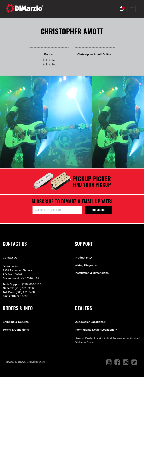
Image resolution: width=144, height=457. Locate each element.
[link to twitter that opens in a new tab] (134, 362)
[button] (122, 8)
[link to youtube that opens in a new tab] (109, 362)
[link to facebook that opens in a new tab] (117, 362)
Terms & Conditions (16, 329)
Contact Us (10, 257)
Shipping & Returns (16, 321)
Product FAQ (83, 257)
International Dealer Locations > (96, 329)
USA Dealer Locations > (90, 321)
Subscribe (98, 210)
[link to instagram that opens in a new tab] (125, 362)
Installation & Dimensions (92, 272)
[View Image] (46, 122)
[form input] (57, 210)
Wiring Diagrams (86, 265)
